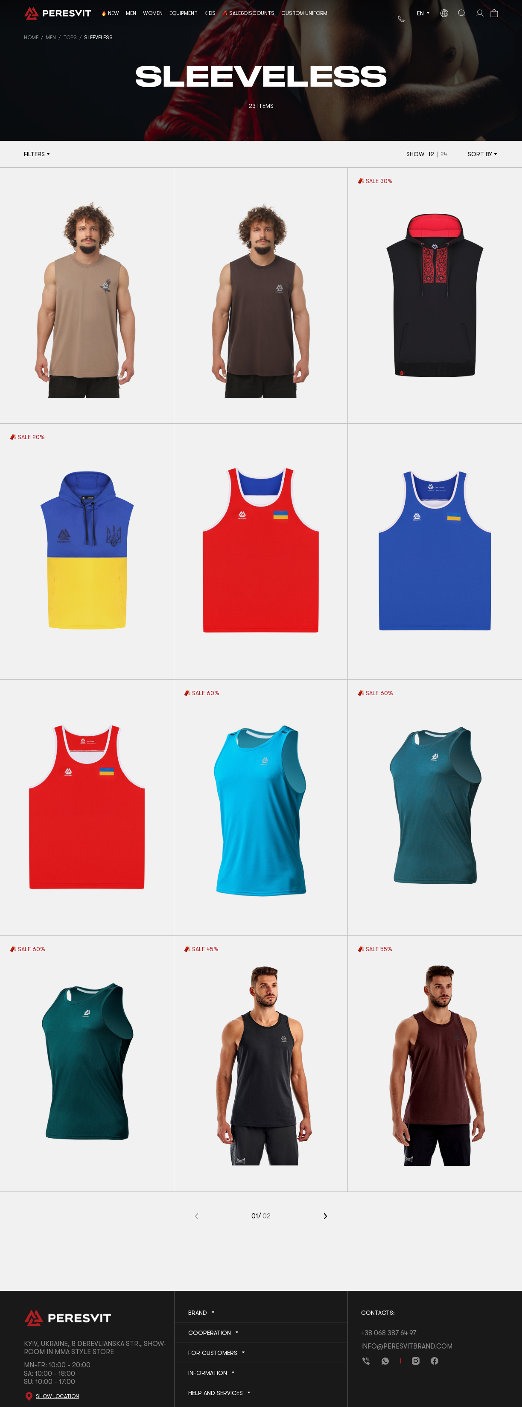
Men (51, 38)
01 (254, 1216)
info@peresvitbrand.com (406, 1346)
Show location (57, 1396)
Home (31, 38)
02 (266, 1216)
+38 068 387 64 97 (388, 1333)
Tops (70, 38)
